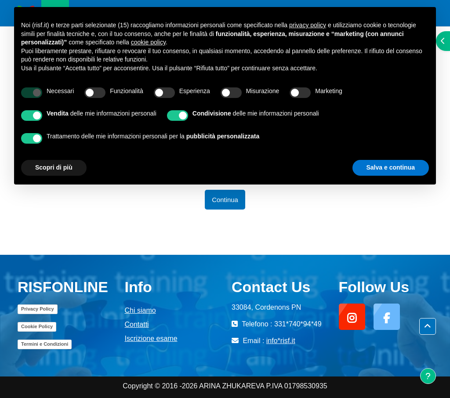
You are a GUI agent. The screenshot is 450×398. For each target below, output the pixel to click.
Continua (225, 199)
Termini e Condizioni (44, 344)
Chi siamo (140, 310)
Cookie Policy (37, 326)
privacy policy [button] (307, 25)
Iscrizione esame (151, 338)
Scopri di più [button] (54, 167)
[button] (427, 326)
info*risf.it (280, 340)
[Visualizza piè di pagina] (428, 376)
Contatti (137, 324)
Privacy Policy (37, 308)
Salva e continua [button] (391, 167)
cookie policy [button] (148, 42)
